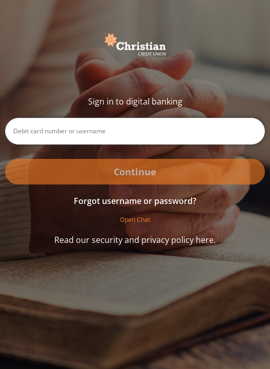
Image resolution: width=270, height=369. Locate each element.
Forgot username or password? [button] (135, 201)
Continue (135, 172)
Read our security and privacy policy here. (135, 239)
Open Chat (135, 219)
